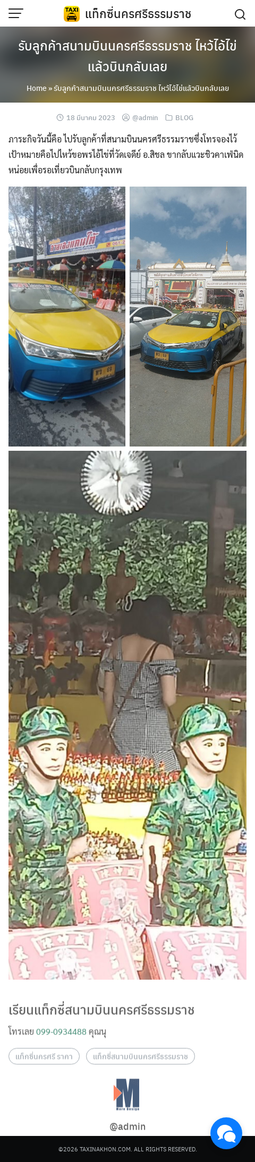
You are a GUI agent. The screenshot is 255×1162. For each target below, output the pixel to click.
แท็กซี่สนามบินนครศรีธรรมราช (140, 1064)
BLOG (184, 117)
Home (37, 87)
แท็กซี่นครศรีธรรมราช (138, 13)
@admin (145, 117)
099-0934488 (61, 1040)
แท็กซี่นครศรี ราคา (44, 1064)
